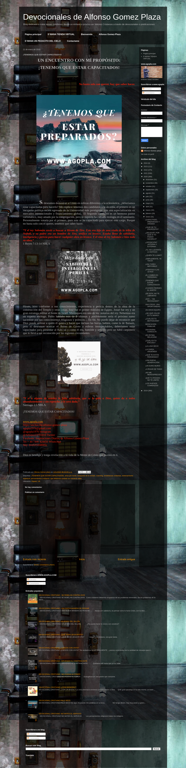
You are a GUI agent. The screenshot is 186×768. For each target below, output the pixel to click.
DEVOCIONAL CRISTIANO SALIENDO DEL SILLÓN (59, 621)
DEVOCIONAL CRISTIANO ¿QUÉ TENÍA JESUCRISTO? (61, 635)
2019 (146, 391)
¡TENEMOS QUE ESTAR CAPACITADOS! (47, 476)
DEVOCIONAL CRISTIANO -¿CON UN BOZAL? (57, 687)
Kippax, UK (36, 481)
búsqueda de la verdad (86, 476)
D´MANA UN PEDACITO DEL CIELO (43, 41)
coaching (99, 476)
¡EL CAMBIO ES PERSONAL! (151, 276)
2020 (146, 177)
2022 (146, 170)
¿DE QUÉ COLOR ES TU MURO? (152, 314)
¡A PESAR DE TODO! (153, 369)
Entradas (147, 89)
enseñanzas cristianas (112, 476)
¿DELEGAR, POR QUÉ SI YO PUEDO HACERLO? (152, 236)
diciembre (150, 180)
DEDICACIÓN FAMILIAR (150, 325)
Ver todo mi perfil (147, 154)
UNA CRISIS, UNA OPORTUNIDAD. (153, 305)
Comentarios (148, 93)
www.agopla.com (33, 421)
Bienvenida (86, 34)
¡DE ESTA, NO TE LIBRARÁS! (152, 295)
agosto (148, 193)
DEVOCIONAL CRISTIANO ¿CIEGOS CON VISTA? (59, 648)
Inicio (82, 559)
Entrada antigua (126, 559)
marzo (148, 210)
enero (148, 217)
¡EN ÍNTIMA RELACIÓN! (151, 336)
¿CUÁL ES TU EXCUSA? (151, 342)
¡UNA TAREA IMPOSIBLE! (151, 265)
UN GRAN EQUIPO (153, 310)
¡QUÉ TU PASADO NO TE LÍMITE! (152, 379)
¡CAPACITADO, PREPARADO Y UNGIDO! (152, 222)
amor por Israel (70, 476)
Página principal (33, 34)
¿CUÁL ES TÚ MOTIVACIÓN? (152, 320)
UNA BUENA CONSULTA (151, 331)
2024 (146, 163)
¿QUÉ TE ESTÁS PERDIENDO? (152, 356)
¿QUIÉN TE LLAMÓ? (153, 255)
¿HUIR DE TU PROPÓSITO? (152, 228)
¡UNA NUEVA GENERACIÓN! (152, 361)
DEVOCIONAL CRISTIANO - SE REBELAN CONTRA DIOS (62, 595)
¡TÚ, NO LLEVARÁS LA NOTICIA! (153, 251)
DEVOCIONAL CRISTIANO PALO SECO (54, 700)
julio (147, 196)
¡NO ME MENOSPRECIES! (153, 374)
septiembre (150, 190)
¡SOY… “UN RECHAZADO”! (152, 300)
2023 (146, 166)
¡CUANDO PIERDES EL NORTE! (153, 289)
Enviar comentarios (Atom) (44, 565)
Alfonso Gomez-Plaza (110, 34)
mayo (148, 203)
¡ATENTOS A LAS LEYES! (152, 271)
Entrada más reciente (34, 559)
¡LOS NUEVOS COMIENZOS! (151, 384)
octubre (149, 186)
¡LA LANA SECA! (152, 346)
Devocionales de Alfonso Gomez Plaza (92, 16)
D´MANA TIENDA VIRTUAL (61, 34)
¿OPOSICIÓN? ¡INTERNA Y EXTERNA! (151, 244)
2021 (146, 173)
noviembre (150, 183)
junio (148, 200)
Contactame (73, 41)
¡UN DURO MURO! (152, 366)
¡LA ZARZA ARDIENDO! (151, 350)
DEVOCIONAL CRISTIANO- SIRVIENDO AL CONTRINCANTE (63, 661)
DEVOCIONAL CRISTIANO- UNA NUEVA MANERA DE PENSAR (64, 608)
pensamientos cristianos (40, 478)
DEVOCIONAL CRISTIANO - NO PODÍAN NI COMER (59, 674)
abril (147, 207)
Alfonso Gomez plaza (152, 151)
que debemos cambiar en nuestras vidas (66, 478)
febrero (149, 213)
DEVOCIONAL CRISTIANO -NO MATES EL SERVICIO (60, 714)
